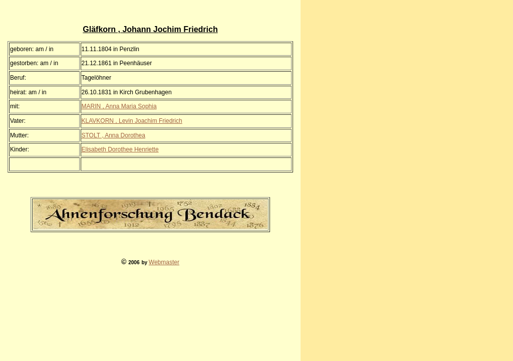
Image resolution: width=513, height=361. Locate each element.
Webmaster (164, 262)
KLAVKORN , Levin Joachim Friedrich (132, 120)
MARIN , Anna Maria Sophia (119, 106)
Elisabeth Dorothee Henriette (120, 149)
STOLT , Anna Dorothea (113, 135)
